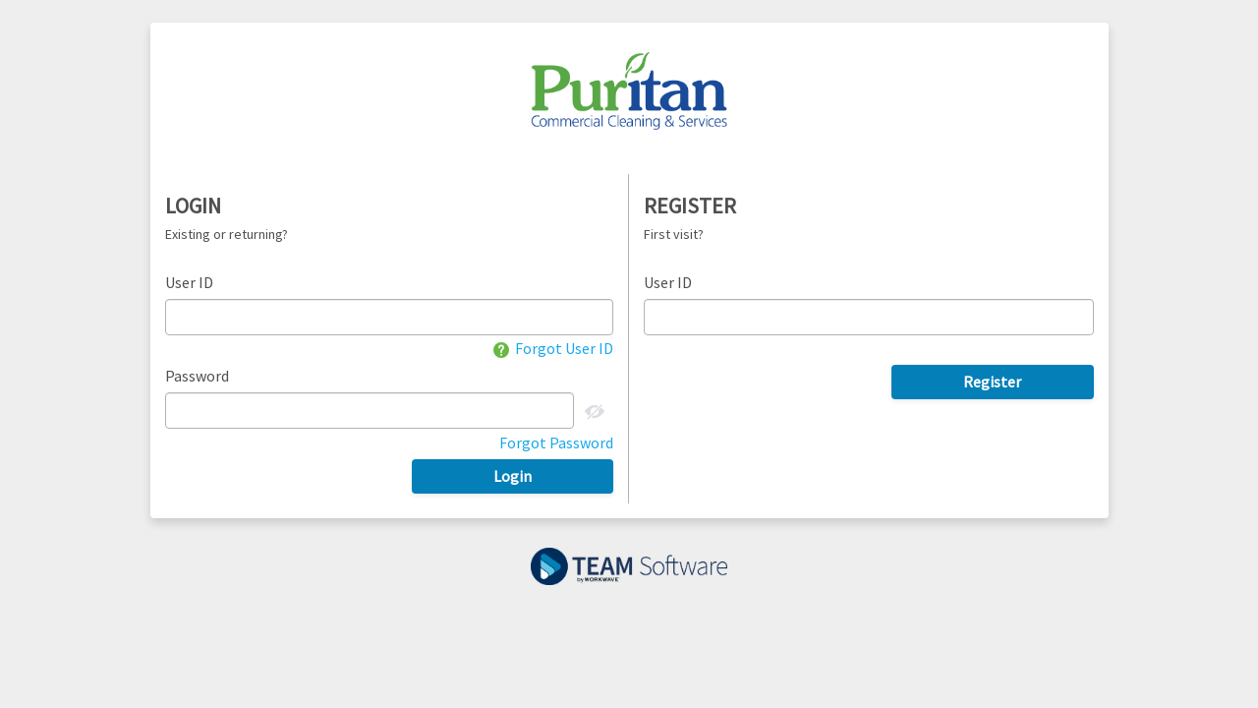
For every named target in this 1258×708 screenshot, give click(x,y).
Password (197, 375)
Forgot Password (556, 442)
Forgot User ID (553, 348)
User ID (189, 282)
